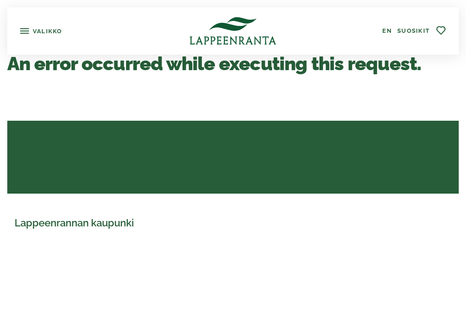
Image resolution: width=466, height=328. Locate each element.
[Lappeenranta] (232, 31)
